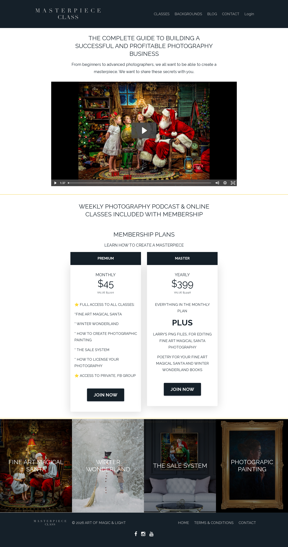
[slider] (139, 183)
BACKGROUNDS (188, 14)
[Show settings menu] (225, 183)
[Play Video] (55, 183)
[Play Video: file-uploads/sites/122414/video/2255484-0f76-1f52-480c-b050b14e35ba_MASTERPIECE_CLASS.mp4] (143, 130)
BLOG (212, 14)
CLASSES (162, 14)
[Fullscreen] (233, 183)
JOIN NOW (105, 394)
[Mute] (217, 183)
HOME (183, 523)
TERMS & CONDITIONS (214, 523)
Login (249, 14)
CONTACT (230, 14)
